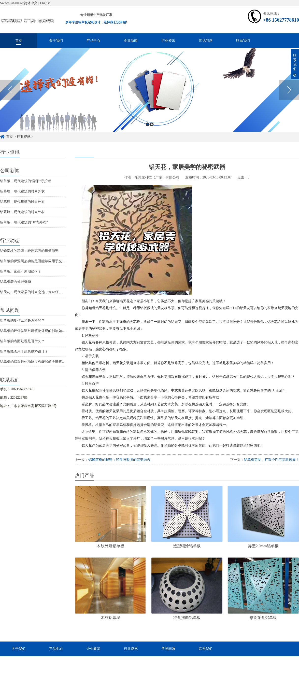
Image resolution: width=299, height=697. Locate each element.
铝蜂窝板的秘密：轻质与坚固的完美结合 (119, 460)
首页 (18, 40)
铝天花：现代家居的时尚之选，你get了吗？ (33, 292)
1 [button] (147, 128)
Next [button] (289, 94)
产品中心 (93, 40)
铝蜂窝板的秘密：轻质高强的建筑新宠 (29, 251)
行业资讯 (168, 40)
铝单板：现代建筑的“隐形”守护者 (25, 181)
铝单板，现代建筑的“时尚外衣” (24, 222)
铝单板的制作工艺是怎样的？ (22, 320)
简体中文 (31, 3)
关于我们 (56, 40)
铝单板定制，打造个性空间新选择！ (271, 460)
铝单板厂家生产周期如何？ (20, 271)
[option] (149, 94)
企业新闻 (131, 40)
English (45, 3)
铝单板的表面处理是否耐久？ (22, 341)
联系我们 (243, 40)
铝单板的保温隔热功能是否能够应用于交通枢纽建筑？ (41, 261)
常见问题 (206, 40)
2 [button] (152, 128)
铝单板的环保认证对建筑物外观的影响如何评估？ (38, 331)
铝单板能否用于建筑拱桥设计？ (24, 351)
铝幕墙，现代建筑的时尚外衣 (22, 212)
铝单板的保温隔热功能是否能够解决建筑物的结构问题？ (43, 362)
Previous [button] (10, 94)
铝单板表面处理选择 (15, 282)
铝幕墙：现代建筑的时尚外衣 (22, 191)
